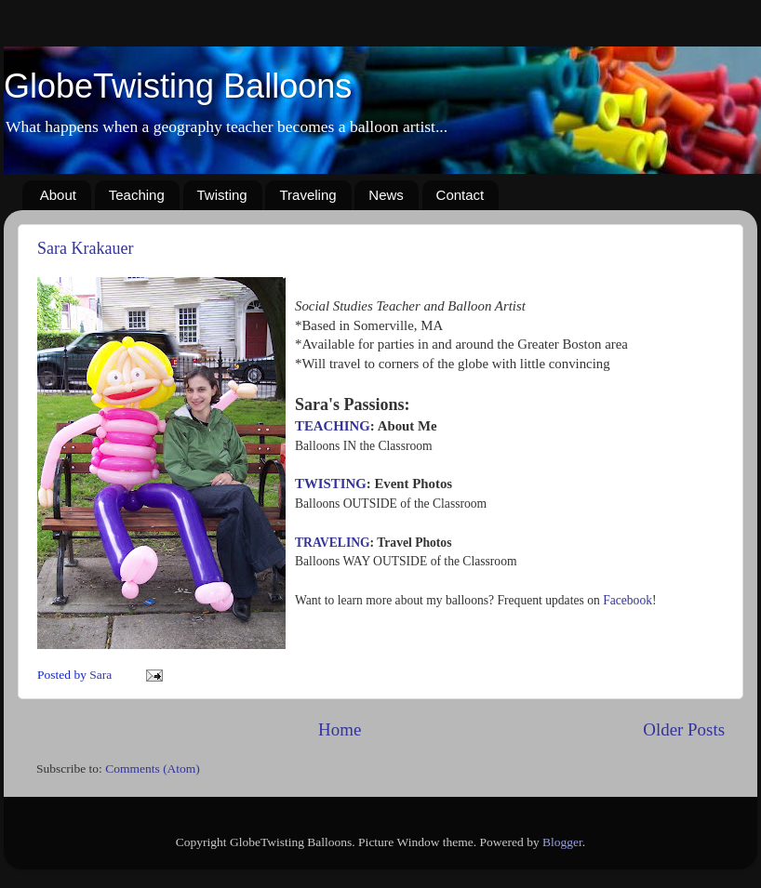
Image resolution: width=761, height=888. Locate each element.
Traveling (307, 195)
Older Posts (684, 729)
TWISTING (331, 483)
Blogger (562, 842)
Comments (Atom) (152, 768)
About (58, 195)
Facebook (627, 600)
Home (339, 729)
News (386, 195)
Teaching (137, 195)
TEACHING (332, 425)
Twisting (222, 195)
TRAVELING (332, 543)
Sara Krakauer (85, 248)
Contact (460, 195)
